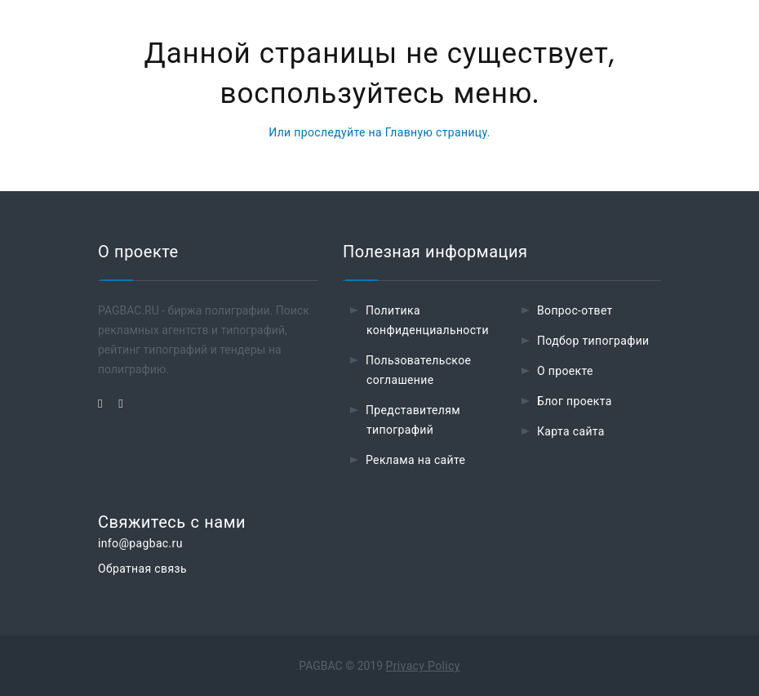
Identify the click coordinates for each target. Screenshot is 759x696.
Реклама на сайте (415, 459)
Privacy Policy (423, 665)
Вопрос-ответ (575, 310)
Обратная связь (142, 568)
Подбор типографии (593, 340)
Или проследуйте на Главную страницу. (379, 132)
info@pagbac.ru (140, 543)
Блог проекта (574, 401)
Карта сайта (571, 431)
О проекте (565, 370)
